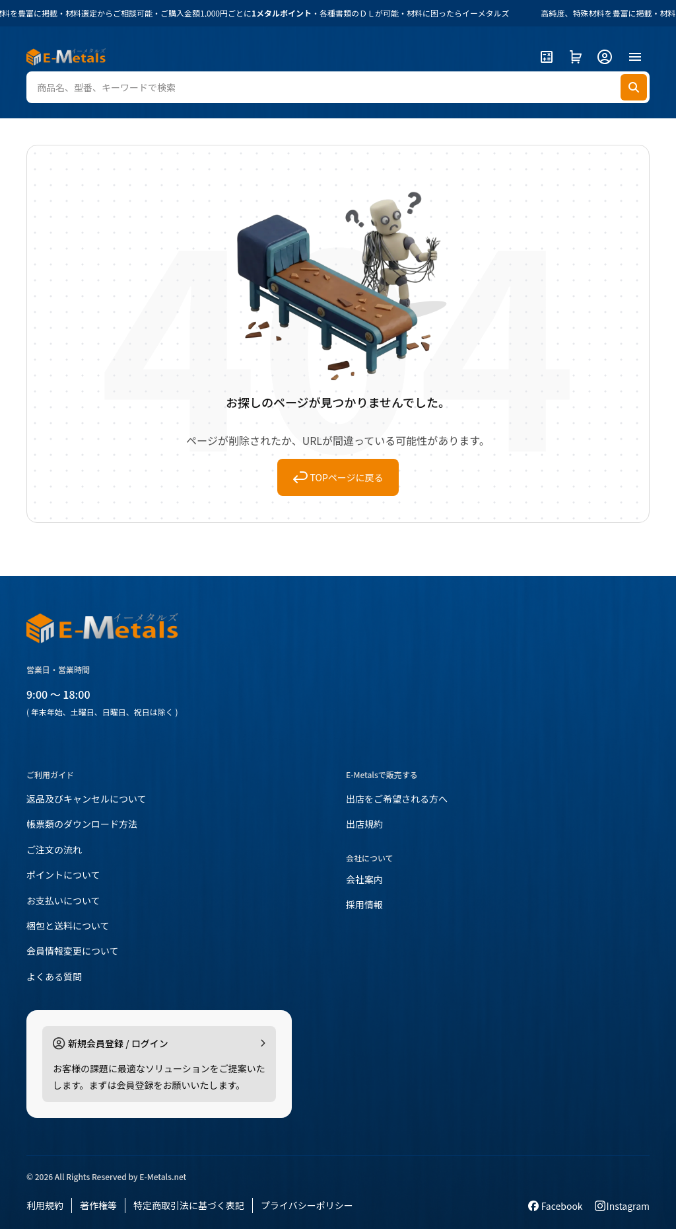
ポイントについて (63, 874)
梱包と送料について (68, 925)
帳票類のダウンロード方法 (81, 823)
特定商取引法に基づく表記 (188, 1205)
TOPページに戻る (338, 477)
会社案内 (364, 879)
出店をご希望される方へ (397, 798)
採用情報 (364, 904)
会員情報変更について (72, 950)
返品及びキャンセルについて (86, 798)
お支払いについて (63, 900)
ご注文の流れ (54, 849)
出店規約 (364, 823)
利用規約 (44, 1205)
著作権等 (98, 1205)
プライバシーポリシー (307, 1205)
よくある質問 (54, 976)
